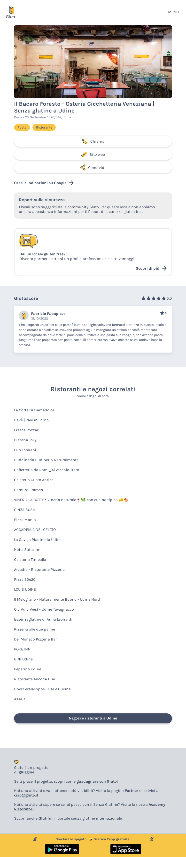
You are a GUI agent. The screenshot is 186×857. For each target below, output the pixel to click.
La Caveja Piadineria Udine (38, 539)
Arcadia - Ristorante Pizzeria (39, 569)
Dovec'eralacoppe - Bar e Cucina (42, 689)
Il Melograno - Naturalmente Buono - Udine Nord (57, 599)
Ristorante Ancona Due (34, 679)
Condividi (92, 167)
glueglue (26, 772)
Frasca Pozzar (26, 430)
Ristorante (44, 127)
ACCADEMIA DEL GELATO (35, 529)
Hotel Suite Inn (27, 549)
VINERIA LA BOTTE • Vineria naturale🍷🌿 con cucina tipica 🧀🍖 (71, 499)
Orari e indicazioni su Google (44, 182)
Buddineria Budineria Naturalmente (46, 460)
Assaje (19, 699)
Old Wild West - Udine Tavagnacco (44, 609)
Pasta (22, 127)
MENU (173, 12)
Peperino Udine (27, 669)
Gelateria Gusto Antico (34, 479)
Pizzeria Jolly (25, 440)
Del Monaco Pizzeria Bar (35, 639)
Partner (131, 790)
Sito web (93, 154)
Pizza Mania (25, 519)
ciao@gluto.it (26, 795)
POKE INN (22, 649)
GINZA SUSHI (25, 509)
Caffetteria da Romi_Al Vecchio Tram (46, 469)
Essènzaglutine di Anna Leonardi (43, 619)
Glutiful (46, 818)
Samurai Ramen (28, 489)
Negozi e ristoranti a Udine (93, 718)
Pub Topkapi (25, 450)
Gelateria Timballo (30, 559)
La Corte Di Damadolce (34, 410)
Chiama (93, 141)
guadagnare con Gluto (97, 781)
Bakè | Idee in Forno (31, 420)
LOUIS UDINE (25, 589)
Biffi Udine (23, 659)
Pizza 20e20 (25, 579)
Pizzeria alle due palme (34, 629)
